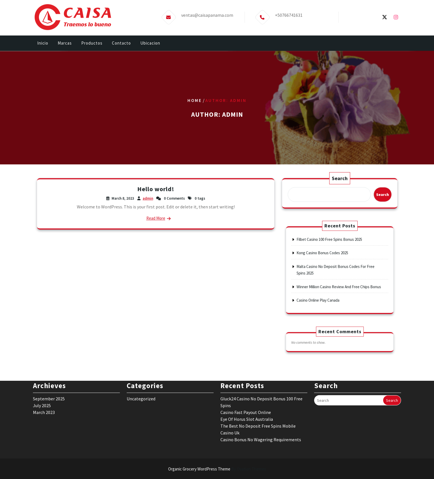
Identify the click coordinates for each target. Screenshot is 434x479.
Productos (92, 46)
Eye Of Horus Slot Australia (246, 382)
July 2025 (42, 368)
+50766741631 (288, 8)
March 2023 (44, 375)
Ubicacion (150, 46)
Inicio (42, 46)
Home (194, 100)
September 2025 (49, 361)
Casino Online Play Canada (326, 288)
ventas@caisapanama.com (207, 8)
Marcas (65, 46)
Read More (155, 216)
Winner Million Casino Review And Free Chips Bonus (339, 280)
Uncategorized (141, 361)
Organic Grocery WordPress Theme (217, 469)
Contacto (121, 46)
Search (340, 180)
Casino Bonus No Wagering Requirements (260, 402)
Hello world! (156, 190)
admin (148, 199)
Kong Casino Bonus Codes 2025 (329, 259)
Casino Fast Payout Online (245, 375)
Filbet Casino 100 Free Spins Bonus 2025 (333, 251)
